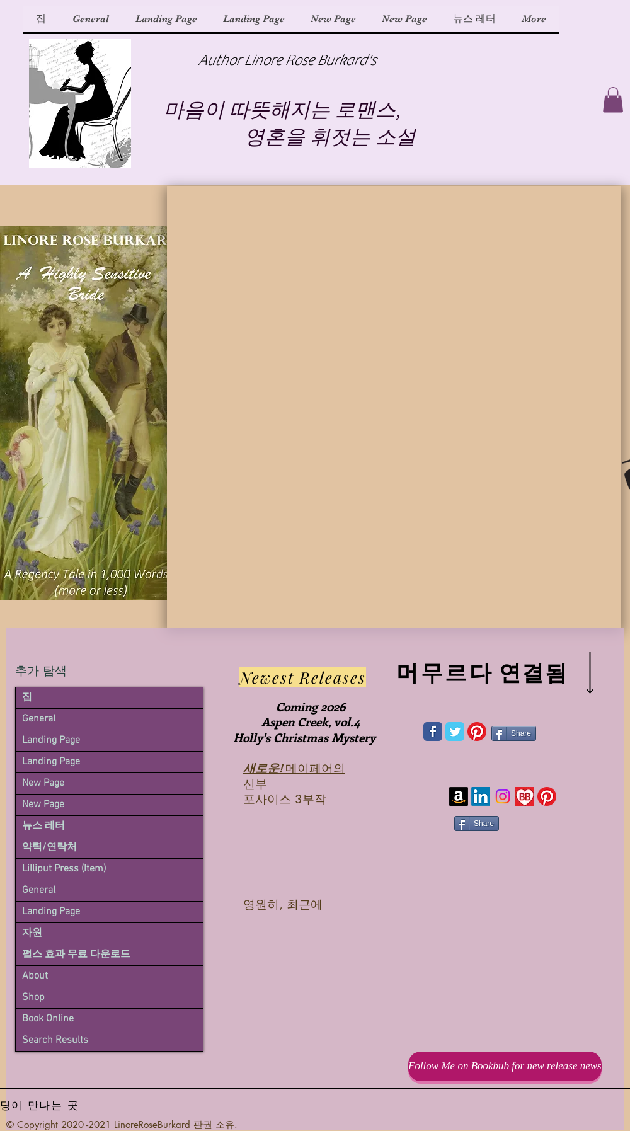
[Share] (513, 733)
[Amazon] (458, 796)
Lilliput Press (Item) (64, 869)
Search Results (55, 1040)
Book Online (48, 1019)
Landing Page (51, 740)
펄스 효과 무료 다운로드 (76, 954)
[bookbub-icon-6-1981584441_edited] (524, 796)
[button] (613, 100)
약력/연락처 (49, 847)
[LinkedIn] (480, 796)
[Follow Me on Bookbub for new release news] (505, 1066)
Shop (33, 997)
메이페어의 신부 (294, 775)
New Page (43, 783)
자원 (32, 933)
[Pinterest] (476, 731)
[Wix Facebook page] (432, 731)
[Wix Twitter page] (454, 731)
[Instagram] (502, 796)
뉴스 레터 (43, 826)
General (38, 719)
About (35, 976)
